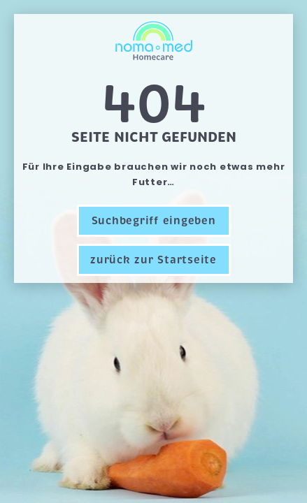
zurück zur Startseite (153, 260)
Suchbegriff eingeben (154, 220)
